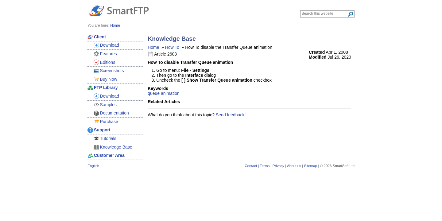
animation (170, 93)
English (93, 166)
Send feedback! (231, 114)
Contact (251, 166)
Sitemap (310, 166)
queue (154, 93)
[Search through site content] (324, 13)
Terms (265, 166)
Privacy (278, 166)
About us (294, 166)
